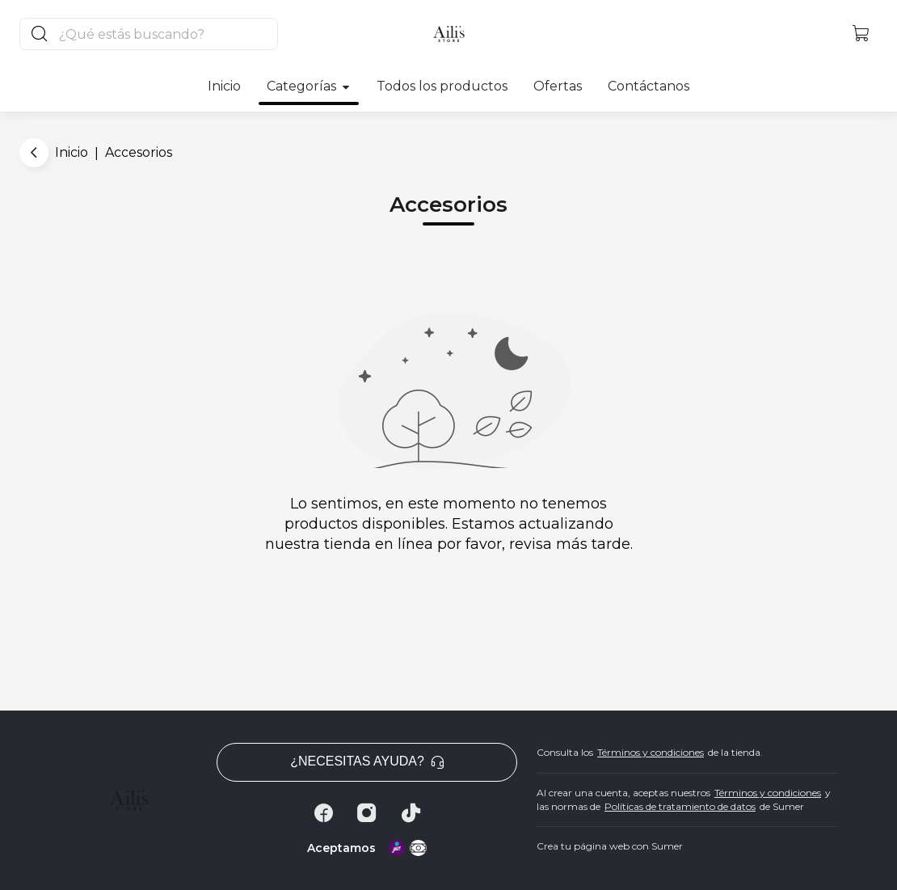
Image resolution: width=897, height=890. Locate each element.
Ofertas (557, 86)
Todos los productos (442, 86)
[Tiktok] (410, 813)
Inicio (224, 86)
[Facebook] (323, 813)
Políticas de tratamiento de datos (680, 806)
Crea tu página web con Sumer (610, 846)
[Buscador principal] (167, 34)
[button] (861, 34)
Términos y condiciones (650, 752)
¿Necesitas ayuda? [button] (367, 761)
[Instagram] (367, 813)
